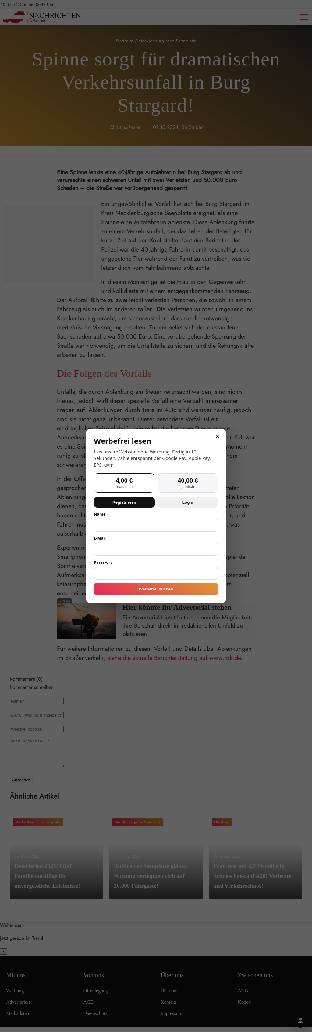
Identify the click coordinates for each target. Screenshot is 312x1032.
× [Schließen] (217, 436)
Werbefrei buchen (156, 589)
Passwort (103, 562)
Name (100, 514)
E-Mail (100, 538)
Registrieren (124, 502)
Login (187, 502)
